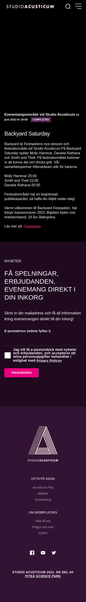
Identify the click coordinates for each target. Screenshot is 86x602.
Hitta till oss (43, 521)
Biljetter (43, 493)
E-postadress (27, 330)
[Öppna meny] (78, 7)
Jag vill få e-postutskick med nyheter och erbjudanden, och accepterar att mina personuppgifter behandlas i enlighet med (45, 355)
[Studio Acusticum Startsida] (43, 444)
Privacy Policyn (49, 360)
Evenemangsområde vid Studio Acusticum (39, 114)
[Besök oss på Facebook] (32, 553)
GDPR (43, 533)
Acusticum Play (43, 487)
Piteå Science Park (43, 576)
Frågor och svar (43, 527)
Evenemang (43, 499)
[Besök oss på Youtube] (43, 553)
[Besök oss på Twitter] (54, 553)
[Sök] (68, 7)
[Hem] (30, 6)
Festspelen (32, 226)
